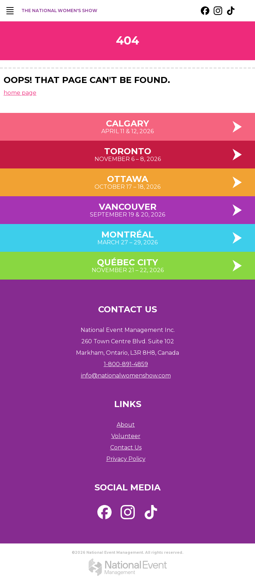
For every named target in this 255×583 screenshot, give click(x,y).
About (126, 424)
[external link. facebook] (205, 11)
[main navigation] (10, 11)
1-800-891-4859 (126, 364)
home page (20, 92)
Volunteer (126, 436)
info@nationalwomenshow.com (126, 375)
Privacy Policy (126, 459)
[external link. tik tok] (230, 11)
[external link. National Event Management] (127, 567)
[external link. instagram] (217, 11)
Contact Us (126, 447)
